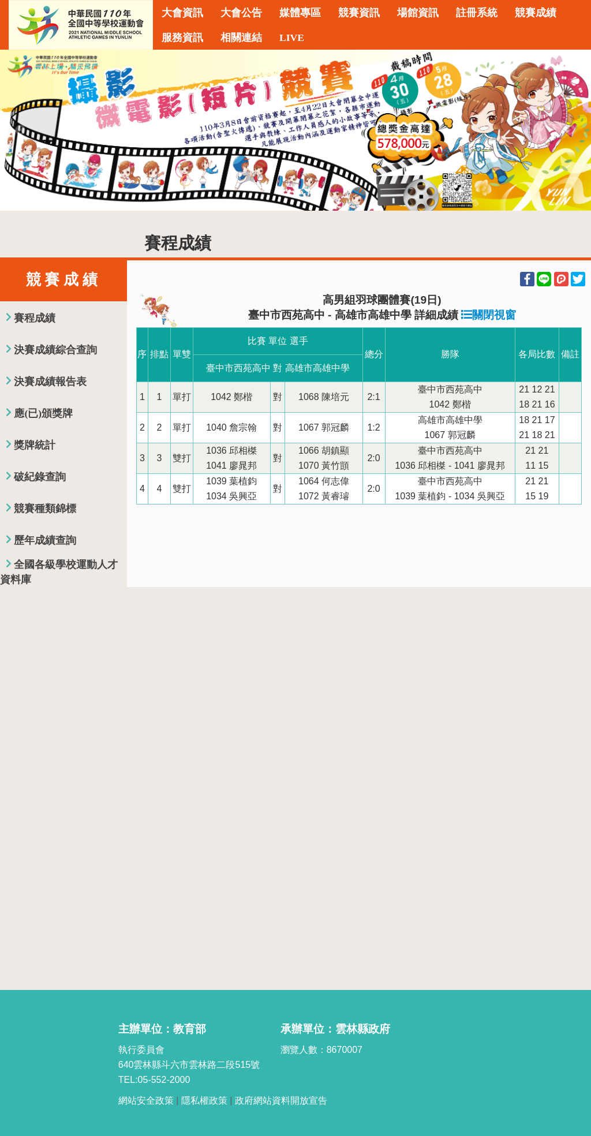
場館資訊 (418, 12)
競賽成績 (535, 12)
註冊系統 (477, 12)
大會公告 (241, 12)
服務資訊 (182, 37)
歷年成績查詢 (45, 540)
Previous (20, 130)
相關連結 (241, 37)
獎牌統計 (34, 445)
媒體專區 (300, 12)
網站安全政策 (146, 1100)
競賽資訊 (359, 12)
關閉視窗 (488, 315)
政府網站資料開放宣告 (281, 1100)
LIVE (291, 37)
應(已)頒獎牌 (43, 413)
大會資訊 (182, 12)
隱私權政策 (204, 1100)
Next (571, 130)
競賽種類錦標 (45, 508)
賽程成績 (34, 318)
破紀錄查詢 (40, 477)
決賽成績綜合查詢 (55, 350)
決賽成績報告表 (50, 381)
